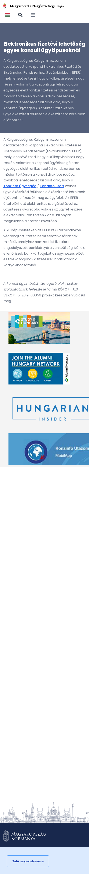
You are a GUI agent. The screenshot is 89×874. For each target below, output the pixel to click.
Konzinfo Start (52, 186)
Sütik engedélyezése (28, 861)
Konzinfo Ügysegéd (19, 186)
